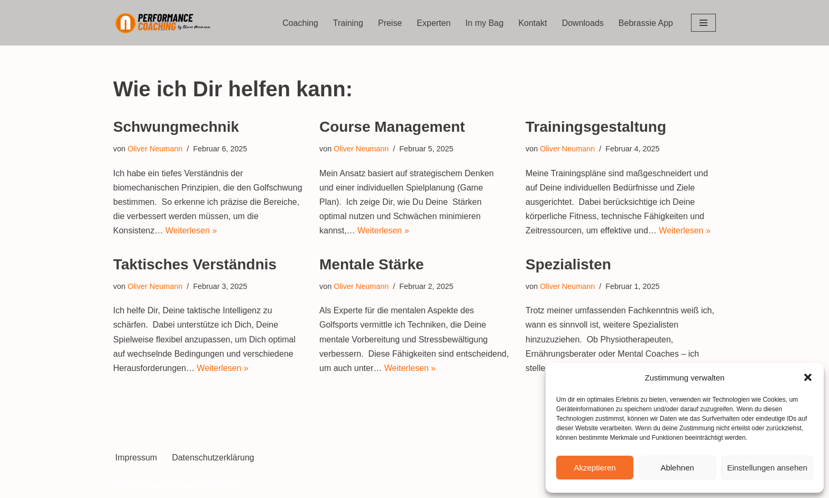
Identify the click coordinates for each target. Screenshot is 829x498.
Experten (433, 23)
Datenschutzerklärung (213, 457)
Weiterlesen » (191, 230)
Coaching (300, 23)
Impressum (136, 457)
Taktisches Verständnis (195, 264)
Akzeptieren (594, 467)
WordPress (220, 484)
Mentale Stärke (371, 264)
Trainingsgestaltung (596, 127)
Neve (123, 484)
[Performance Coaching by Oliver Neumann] (166, 23)
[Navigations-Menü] (703, 23)
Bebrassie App (646, 23)
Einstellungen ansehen (767, 467)
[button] (808, 377)
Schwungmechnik (176, 127)
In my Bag (484, 23)
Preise (390, 23)
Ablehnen (677, 467)
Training (348, 23)
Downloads (583, 23)
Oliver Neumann (154, 148)
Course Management (392, 127)
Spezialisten (568, 264)
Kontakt (532, 23)
